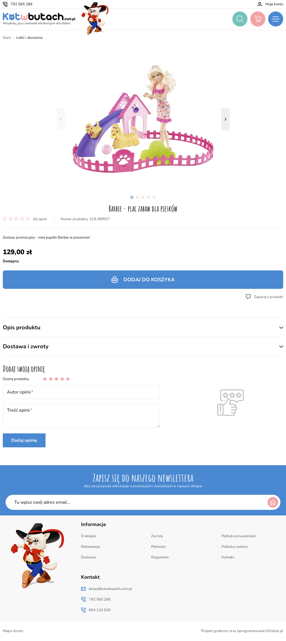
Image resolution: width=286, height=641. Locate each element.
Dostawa (88, 557)
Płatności (158, 546)
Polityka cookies (234, 546)
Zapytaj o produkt (268, 296)
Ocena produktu (16, 378)
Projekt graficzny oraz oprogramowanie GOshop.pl (242, 630)
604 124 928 (100, 610)
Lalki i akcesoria (29, 37)
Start (7, 37)
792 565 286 (21, 4)
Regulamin (160, 557)
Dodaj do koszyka (149, 279)
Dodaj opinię (24, 440)
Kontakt (227, 557)
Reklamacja (90, 546)
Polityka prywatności (238, 536)
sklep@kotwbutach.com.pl (110, 588)
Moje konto (274, 4)
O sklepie (88, 536)
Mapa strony (13, 630)
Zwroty (157, 536)
